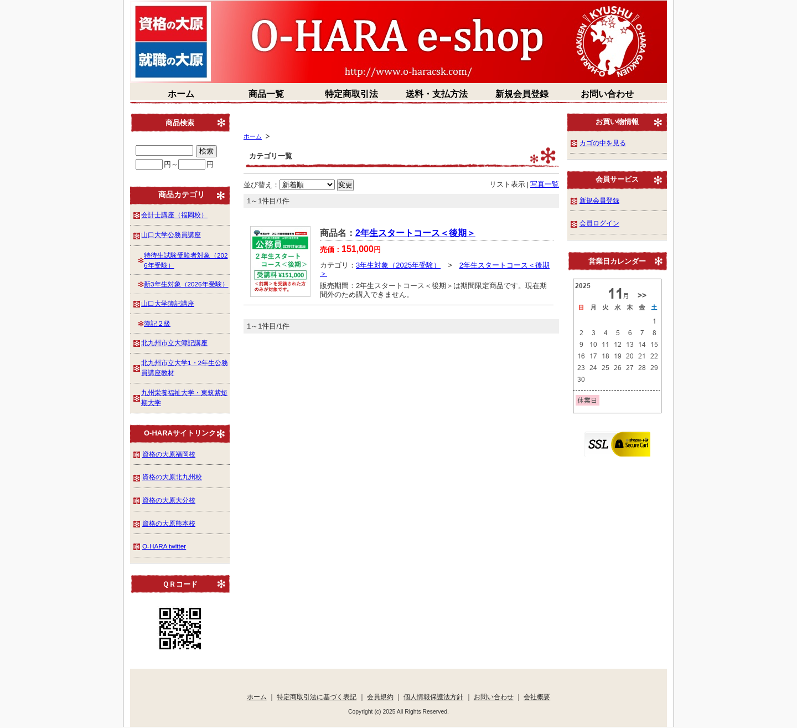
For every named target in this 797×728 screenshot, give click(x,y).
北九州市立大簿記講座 (174, 342)
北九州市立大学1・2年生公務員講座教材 (184, 367)
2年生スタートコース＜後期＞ (415, 233)
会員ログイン (599, 223)
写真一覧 (544, 184)
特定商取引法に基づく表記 (316, 696)
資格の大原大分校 (168, 500)
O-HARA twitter (164, 546)
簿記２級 (157, 323)
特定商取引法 (351, 94)
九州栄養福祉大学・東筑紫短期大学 (184, 397)
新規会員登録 (521, 94)
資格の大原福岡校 (168, 454)
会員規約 (380, 696)
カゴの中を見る (602, 142)
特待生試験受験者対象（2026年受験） (186, 260)
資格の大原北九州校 (172, 476)
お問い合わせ (607, 94)
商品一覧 (266, 94)
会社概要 (537, 696)
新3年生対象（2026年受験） (186, 284)
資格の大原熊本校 (168, 523)
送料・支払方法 (437, 94)
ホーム (181, 94)
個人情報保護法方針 (433, 696)
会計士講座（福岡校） (174, 214)
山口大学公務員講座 (171, 234)
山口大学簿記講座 (167, 303)
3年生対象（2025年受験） (398, 265)
